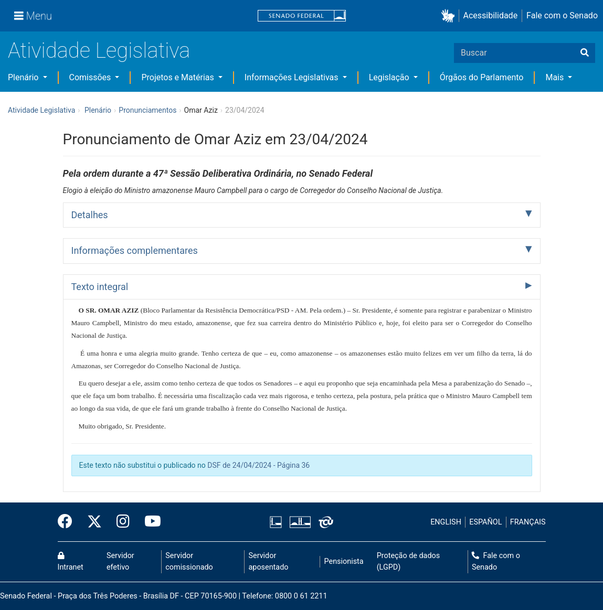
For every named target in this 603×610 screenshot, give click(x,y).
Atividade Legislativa (99, 50)
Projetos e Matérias (178, 77)
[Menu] (33, 15)
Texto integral (100, 286)
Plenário (24, 77)
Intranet (70, 562)
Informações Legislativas (293, 77)
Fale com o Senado (562, 15)
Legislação (390, 77)
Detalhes (89, 214)
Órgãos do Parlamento (482, 77)
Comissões (91, 77)
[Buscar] (584, 53)
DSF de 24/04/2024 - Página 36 (258, 465)
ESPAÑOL (485, 522)
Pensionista (344, 561)
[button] (450, 16)
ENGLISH (445, 522)
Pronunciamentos (147, 110)
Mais (555, 77)
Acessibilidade (490, 15)
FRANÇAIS (528, 522)
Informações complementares (134, 250)
